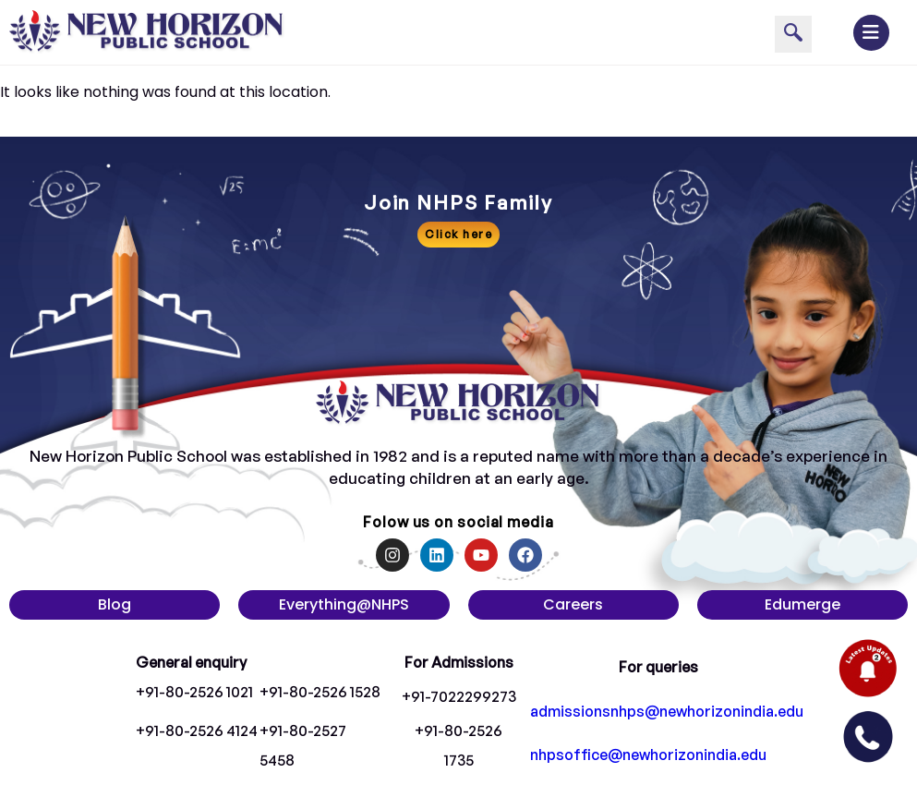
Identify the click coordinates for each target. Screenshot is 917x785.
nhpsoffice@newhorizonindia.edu (648, 754)
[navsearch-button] (793, 34)
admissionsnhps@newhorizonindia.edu (666, 711)
